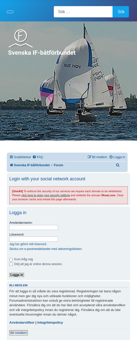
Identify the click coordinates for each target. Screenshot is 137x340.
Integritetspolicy (50, 322)
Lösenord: (16, 234)
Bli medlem (18, 333)
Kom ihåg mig (21, 259)
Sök (121, 12)
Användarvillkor (22, 322)
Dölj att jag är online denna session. (36, 264)
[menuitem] (37, 157)
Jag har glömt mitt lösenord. (28, 244)
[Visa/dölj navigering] (10, 12)
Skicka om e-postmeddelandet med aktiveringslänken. (46, 249)
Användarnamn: (21, 222)
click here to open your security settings (45, 195)
